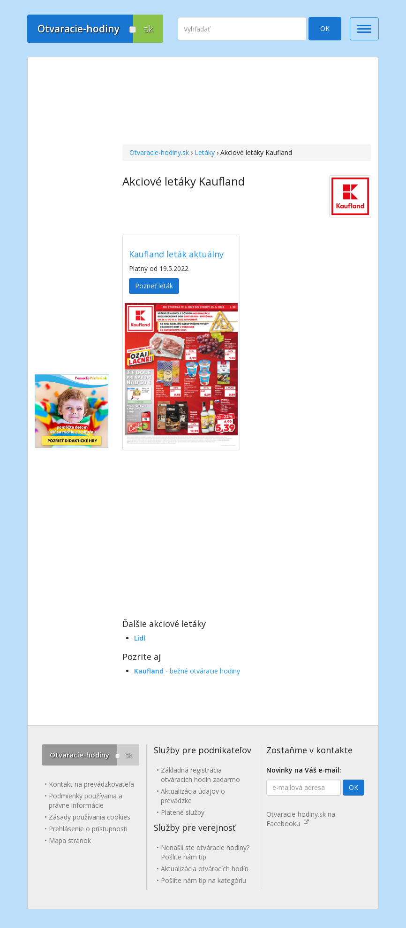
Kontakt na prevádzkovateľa (91, 784)
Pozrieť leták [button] (154, 285)
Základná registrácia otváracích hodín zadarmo (200, 775)
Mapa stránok (70, 840)
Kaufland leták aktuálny (176, 254)
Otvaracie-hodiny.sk (159, 152)
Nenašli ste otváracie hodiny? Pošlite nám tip (205, 852)
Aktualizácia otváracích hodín (204, 868)
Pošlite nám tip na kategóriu (203, 880)
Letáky (205, 152)
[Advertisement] (246, 101)
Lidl (139, 638)
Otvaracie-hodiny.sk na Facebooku (300, 819)
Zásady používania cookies (89, 816)
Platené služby (182, 812)
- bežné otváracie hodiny (187, 670)
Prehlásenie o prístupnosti (88, 828)
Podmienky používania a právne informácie (85, 800)
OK (325, 28)
